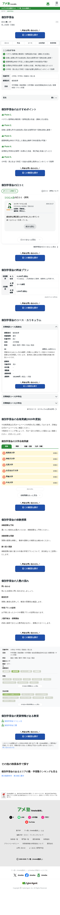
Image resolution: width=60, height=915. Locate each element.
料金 (18, 43)
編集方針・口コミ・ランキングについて (30, 835)
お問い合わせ (21, 848)
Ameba (18, 875)
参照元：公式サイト (49, 349)
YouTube (30, 822)
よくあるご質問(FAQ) (36, 848)
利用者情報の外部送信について (33, 843)
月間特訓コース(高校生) (30, 327)
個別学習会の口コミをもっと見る (46, 247)
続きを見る (30, 489)
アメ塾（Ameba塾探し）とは (34, 830)
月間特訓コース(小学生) (30, 403)
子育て (45, 817)
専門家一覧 (25, 839)
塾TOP (3, 11)
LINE (21, 817)
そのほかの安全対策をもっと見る (30, 704)
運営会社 (50, 843)
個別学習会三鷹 (11, 725)
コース (30, 43)
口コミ (7, 43)
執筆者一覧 (14, 839)
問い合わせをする (8, 747)
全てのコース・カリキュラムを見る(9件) (42, 409)
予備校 (12, 25)
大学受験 (33, 817)
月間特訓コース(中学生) (30, 396)
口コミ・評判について (50, 191)
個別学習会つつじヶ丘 (13, 721)
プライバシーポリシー (11, 843)
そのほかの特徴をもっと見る (30, 686)
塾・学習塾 (5, 25)
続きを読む (30, 227)
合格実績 (42, 43)
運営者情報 (36, 839)
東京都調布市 (6, 776)
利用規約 (46, 839)
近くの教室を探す (30, 35)
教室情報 (53, 43)
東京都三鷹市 (19, 776)
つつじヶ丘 (9, 197)
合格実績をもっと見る (28, 495)
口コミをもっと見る (28, 240)
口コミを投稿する (9, 191)
